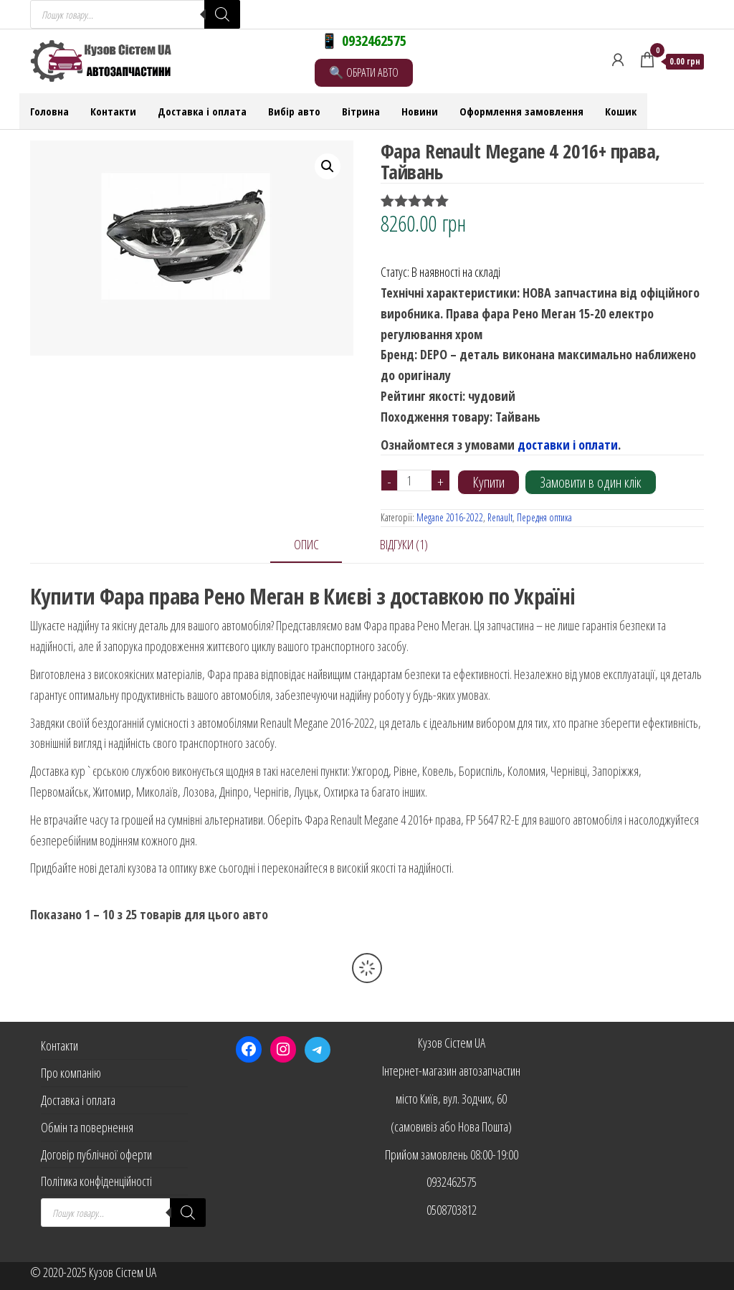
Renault (500, 517)
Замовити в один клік (591, 482)
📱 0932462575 (363, 40)
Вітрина (361, 111)
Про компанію (71, 1072)
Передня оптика (544, 517)
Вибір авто (294, 111)
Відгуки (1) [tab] (404, 544)
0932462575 (451, 1181)
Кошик (621, 111)
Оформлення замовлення (521, 111)
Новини (419, 111)
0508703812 (451, 1209)
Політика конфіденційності (96, 1181)
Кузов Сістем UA (451, 1042)
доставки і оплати (568, 444)
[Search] (222, 14)
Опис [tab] (306, 544)
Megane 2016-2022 (449, 517)
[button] (327, 166)
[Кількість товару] (414, 480)
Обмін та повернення (87, 1127)
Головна (49, 111)
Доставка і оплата (202, 111)
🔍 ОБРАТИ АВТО (364, 72)
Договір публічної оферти (96, 1154)
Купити (488, 482)
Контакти (113, 111)
